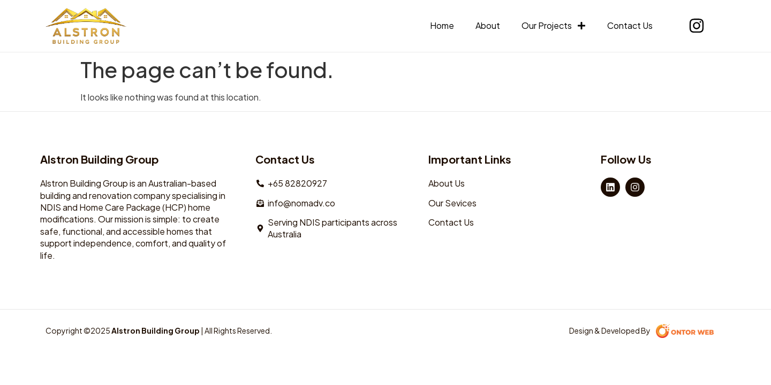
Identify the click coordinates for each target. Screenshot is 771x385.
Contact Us (630, 25)
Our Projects (553, 26)
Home (442, 25)
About (487, 25)
